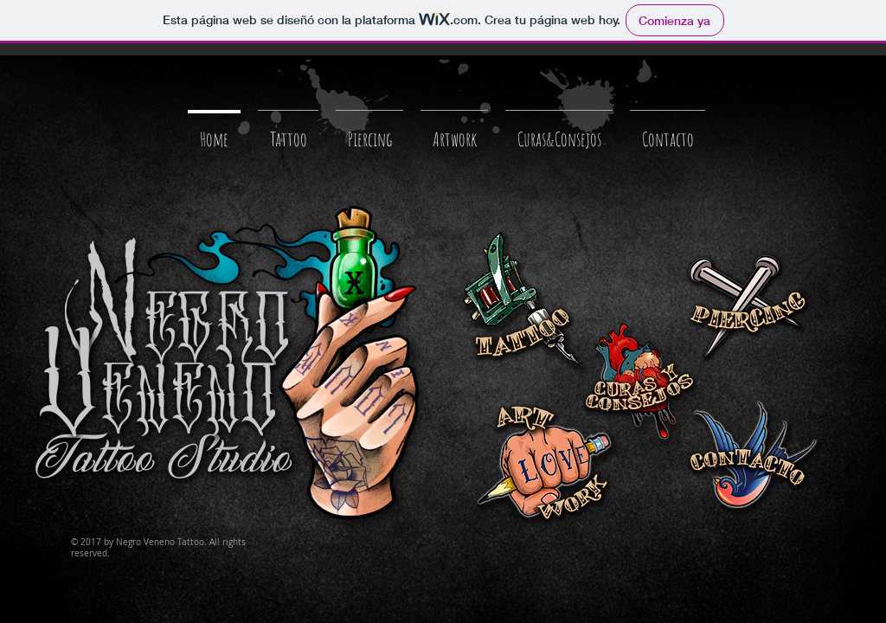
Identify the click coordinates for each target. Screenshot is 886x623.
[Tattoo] (525, 304)
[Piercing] (742, 308)
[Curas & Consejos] (638, 382)
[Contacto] (755, 459)
